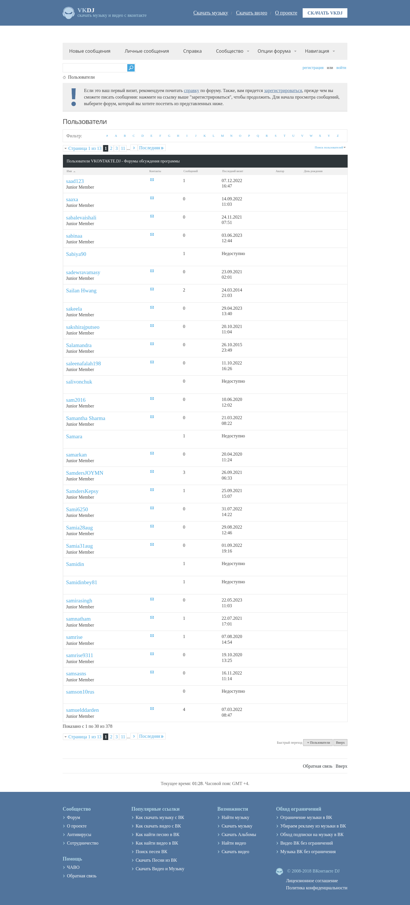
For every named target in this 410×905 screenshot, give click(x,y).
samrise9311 (79, 655)
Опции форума (274, 51)
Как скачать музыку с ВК (160, 817)
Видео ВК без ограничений (306, 843)
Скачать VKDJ (325, 13)
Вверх (340, 743)
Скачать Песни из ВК (156, 860)
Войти (341, 68)
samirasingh (79, 601)
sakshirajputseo (82, 327)
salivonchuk (79, 382)
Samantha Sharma (85, 418)
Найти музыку (235, 817)
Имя (71, 171)
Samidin (75, 564)
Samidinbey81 (81, 582)
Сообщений (191, 171)
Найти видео (234, 843)
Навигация (317, 51)
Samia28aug (79, 528)
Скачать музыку (210, 13)
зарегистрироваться (283, 90)
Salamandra (79, 345)
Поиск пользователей (329, 147)
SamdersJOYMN (84, 473)
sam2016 (76, 400)
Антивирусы (79, 834)
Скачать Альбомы (239, 834)
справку (191, 90)
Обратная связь (318, 766)
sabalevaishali (81, 218)
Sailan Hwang (81, 290)
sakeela (74, 309)
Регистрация (313, 68)
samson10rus (80, 692)
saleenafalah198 (83, 363)
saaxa (72, 199)
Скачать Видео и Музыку (160, 868)
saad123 (75, 181)
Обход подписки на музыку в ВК (311, 834)
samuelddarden (82, 710)
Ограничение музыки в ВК (306, 817)
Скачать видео (251, 13)
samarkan (76, 455)
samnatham (78, 619)
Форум (73, 817)
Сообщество (229, 51)
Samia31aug (79, 546)
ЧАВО (73, 867)
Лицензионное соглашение (312, 880)
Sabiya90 (76, 254)
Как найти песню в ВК (157, 834)
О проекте (286, 13)
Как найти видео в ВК (157, 843)
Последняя (151, 147)
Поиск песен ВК (151, 851)
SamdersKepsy (82, 491)
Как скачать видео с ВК (158, 826)
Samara (74, 436)
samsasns (76, 673)
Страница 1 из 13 (84, 148)
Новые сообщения (89, 51)
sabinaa (74, 236)
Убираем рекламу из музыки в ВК (313, 826)
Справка (192, 51)
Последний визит (232, 171)
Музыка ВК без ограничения (308, 851)
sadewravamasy (83, 272)
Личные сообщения (147, 51)
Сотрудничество (83, 843)
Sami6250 (77, 509)
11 (123, 148)
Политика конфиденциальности (316, 887)
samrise (74, 637)
